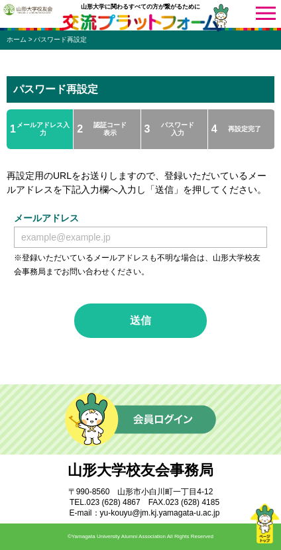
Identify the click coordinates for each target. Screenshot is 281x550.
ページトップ (264, 523)
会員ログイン (140, 419)
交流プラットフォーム (140, 23)
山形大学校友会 (28, 9)
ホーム (17, 39)
